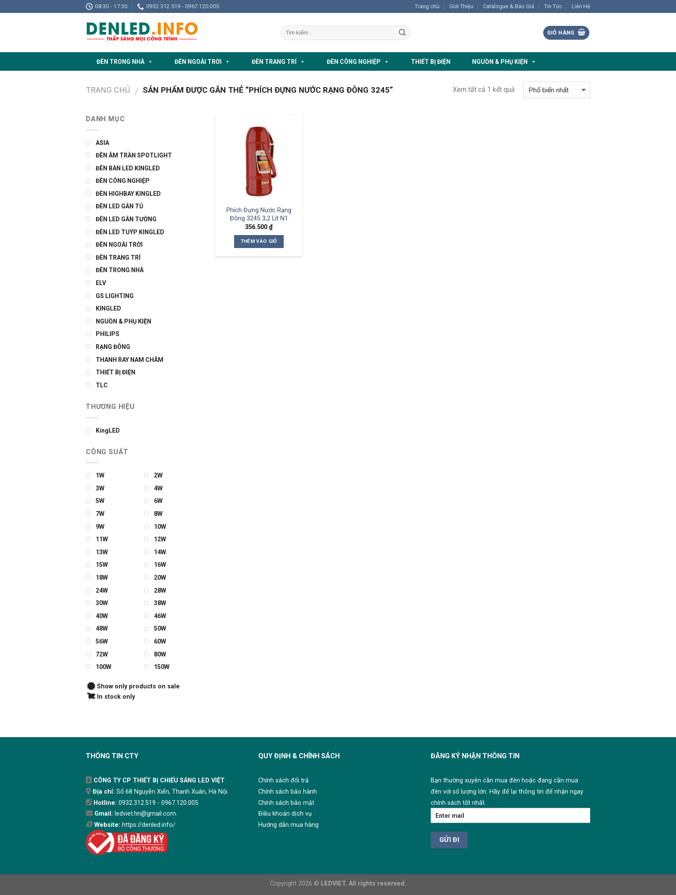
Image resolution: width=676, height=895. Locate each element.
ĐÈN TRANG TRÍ (278, 61)
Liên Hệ (581, 6)
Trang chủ (427, 6)
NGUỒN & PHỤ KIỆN (504, 61)
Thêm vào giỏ (259, 241)
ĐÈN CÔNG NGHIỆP (358, 61)
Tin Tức (553, 6)
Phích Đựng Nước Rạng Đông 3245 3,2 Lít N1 (258, 214)
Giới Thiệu (461, 6)
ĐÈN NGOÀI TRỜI (202, 61)
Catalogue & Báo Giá (508, 6)
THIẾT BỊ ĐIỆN (431, 61)
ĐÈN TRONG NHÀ (125, 61)
